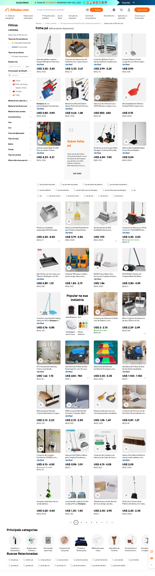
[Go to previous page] (70, 522)
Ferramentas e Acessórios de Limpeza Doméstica (80, 23)
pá (133, 190)
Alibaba (38, 23)
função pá (13, 560)
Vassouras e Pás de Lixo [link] (113, 23)
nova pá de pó (44, 560)
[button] (87, 9)
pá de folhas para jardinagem (86, 190)
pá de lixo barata (80, 560)
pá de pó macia (53, 196)
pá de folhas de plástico (93, 184)
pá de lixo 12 (43, 566)
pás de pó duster (118, 566)
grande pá (13, 566)
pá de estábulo (44, 190)
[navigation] (20, 273)
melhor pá (28, 560)
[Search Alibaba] (60, 9)
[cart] (122, 10)
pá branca (103, 196)
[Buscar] (96, 10)
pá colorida (117, 560)
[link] (151, 551)
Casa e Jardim (51, 23)
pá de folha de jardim (46, 184)
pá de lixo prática (78, 566)
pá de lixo (88, 196)
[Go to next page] (112, 522)
